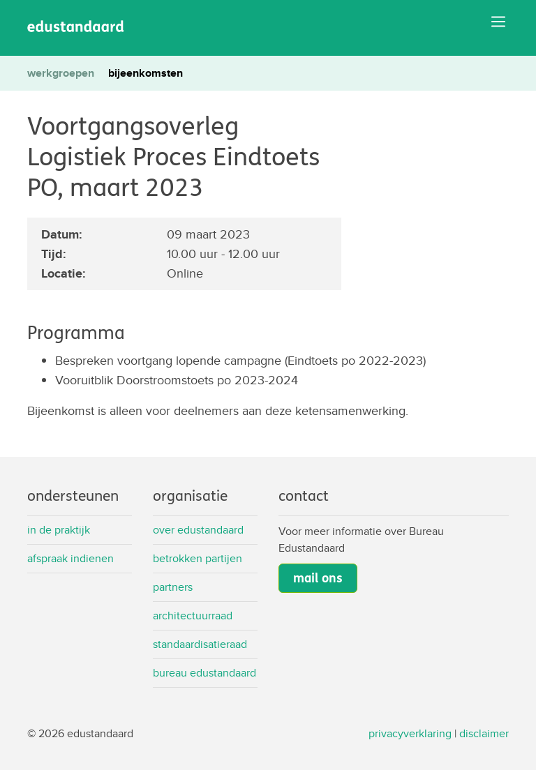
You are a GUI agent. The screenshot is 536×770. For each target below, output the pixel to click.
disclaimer (484, 733)
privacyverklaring (410, 733)
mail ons (318, 578)
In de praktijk (58, 530)
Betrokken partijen (197, 558)
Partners (173, 587)
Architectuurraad (192, 615)
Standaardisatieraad (200, 644)
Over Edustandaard (198, 530)
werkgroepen (60, 73)
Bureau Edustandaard (204, 673)
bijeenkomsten (145, 73)
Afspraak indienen (70, 558)
